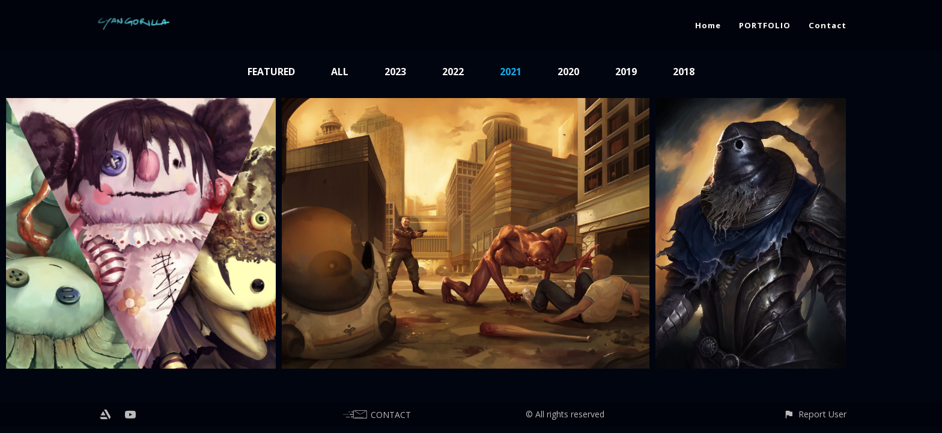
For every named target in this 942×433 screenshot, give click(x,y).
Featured (271, 71)
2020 (568, 71)
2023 (395, 71)
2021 (510, 71)
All (339, 71)
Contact (827, 25)
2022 (453, 71)
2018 (683, 71)
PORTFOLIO (765, 25)
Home (708, 25)
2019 (626, 71)
